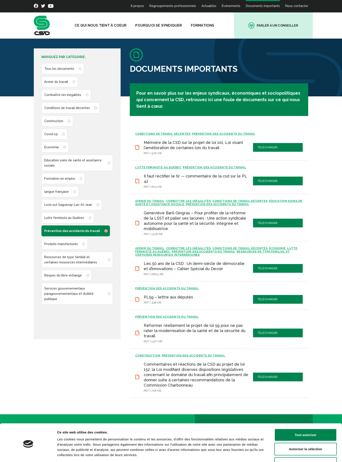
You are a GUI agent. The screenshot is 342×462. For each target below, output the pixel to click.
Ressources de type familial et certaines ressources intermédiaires (70, 259)
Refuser (305, 448)
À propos (137, 6)
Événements (231, 6)
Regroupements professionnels (172, 6)
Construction (53, 121)
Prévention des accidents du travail (72, 231)
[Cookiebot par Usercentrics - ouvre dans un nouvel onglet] (28, 453)
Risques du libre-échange (63, 275)
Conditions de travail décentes (67, 108)
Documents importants (263, 6)
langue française (56, 191)
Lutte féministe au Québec (64, 218)
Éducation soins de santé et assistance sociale (73, 163)
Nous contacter (296, 6)
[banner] (42, 25)
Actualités (209, 6)
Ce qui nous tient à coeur (107, 25)
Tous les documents (59, 68)
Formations (209, 25)
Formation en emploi (59, 178)
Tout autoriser (305, 419)
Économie (51, 147)
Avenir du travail (56, 82)
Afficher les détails (240, 453)
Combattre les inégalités (62, 95)
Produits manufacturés (61, 244)
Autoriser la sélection (305, 433)
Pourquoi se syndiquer (165, 25)
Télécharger (288, 147)
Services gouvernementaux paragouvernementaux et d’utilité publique (69, 294)
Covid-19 (51, 134)
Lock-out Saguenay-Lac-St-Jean (68, 204)
